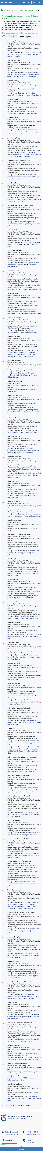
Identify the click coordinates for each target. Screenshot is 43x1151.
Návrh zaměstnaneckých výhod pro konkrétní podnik (23, 701)
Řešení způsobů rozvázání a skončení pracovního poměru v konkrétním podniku (22, 312)
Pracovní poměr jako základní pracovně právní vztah (22, 656)
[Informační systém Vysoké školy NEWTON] (6, 2)
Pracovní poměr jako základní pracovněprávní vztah (23, 954)
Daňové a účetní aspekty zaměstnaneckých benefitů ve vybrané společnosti (24, 790)
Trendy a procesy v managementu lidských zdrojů (23, 1016)
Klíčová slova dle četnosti (28, 33)
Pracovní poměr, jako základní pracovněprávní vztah (23, 813)
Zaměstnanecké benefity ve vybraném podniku (23, 572)
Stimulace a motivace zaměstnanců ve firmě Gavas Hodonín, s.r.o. (24, 154)
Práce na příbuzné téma (28, 10)
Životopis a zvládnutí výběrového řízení (20, 374)
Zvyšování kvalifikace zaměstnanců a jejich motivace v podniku (22, 596)
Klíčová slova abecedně (10, 33)
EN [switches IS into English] (34, 2)
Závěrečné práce (12, 10)
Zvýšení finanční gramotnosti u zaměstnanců (23, 264)
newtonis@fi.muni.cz (11, 1134)
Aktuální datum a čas (33, 1134)
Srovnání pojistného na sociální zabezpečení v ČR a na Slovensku (23, 996)
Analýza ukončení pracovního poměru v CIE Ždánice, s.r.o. (23, 1077)
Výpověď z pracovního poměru (21, 94)
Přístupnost (30, 1142)
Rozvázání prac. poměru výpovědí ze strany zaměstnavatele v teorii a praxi (23, 75)
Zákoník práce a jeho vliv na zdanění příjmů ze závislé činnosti (23, 198)
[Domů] (23, 2)
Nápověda (8, 1140)
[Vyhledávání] (29, 2)
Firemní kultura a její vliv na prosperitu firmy (22, 494)
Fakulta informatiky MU (22, 1119)
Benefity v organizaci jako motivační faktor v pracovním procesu (23, 451)
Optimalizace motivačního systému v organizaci (21, 223)
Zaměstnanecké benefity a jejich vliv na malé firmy (23, 742)
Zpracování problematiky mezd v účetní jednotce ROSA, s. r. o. (23, 177)
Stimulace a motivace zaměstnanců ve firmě (21, 877)
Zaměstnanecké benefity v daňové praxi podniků (23, 854)
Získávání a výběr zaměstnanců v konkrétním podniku (23, 975)
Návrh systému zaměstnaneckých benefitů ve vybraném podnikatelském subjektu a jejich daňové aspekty (22, 905)
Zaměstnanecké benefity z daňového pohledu (23, 552)
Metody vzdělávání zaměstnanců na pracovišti (24, 676)
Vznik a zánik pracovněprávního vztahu (22, 1097)
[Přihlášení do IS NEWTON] (39, 2)
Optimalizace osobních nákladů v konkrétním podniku (22, 131)
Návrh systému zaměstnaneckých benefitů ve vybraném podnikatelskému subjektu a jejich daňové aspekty (22, 353)
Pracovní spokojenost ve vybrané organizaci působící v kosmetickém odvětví (22, 410)
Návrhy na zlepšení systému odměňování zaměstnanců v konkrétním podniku (24, 287)
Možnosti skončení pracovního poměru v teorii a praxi (24, 53)
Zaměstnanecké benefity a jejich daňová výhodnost (22, 721)
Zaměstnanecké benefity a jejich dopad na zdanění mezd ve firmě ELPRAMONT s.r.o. (23, 749)
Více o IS (29, 1140)
